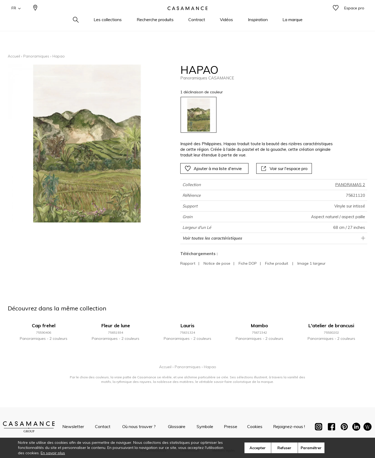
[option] (198, 115)
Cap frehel (43, 325)
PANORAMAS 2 (350, 184)
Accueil (14, 56)
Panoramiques (36, 56)
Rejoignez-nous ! (289, 426)
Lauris (187, 325)
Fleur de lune (115, 325)
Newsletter (73, 426)
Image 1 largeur (311, 263)
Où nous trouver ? (139, 426)
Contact (102, 426)
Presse (230, 426)
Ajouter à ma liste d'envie (213, 168)
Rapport (187, 263)
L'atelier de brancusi (331, 325)
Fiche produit (276, 263)
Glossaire (176, 426)
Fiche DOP (248, 263)
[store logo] (187, 17)
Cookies (254, 426)
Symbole (205, 426)
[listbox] (255, 115)
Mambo (259, 325)
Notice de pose (217, 263)
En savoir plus (53, 453)
